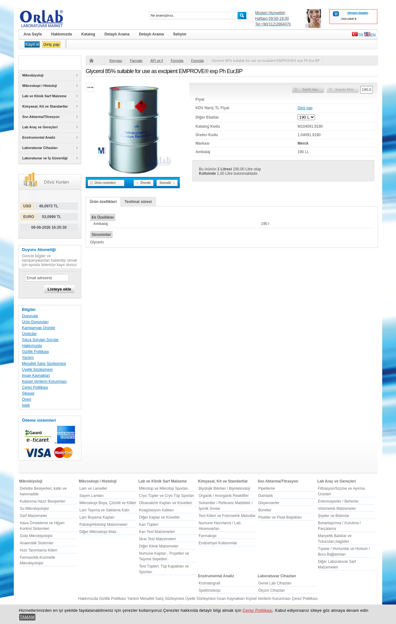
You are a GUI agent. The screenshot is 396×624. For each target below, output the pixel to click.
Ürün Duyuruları (35, 322)
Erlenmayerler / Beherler (338, 501)
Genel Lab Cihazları (275, 583)
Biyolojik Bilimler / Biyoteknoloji (224, 488)
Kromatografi (209, 583)
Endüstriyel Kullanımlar (218, 543)
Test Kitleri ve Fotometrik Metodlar (227, 516)
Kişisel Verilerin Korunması (44, 381)
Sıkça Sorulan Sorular (40, 340)
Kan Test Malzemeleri (157, 532)
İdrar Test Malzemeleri (157, 539)
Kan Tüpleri (148, 524)
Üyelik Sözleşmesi (37, 369)
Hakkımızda (32, 346)
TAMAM (27, 617)
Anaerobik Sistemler (36, 543)
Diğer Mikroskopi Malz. (98, 532)
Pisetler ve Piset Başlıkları (280, 517)
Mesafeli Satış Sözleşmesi (44, 363)
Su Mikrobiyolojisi (34, 508)
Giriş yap (51, 44)
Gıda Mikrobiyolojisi (36, 536)
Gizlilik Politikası (35, 351)
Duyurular (30, 316)
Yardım (28, 357)
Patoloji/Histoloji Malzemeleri (103, 524)
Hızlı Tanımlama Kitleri (38, 550)
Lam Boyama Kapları (97, 517)
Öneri (26, 399)
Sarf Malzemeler (33, 516)
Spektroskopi (209, 590)
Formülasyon (177, 60)
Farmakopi (136, 60)
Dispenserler (268, 503)
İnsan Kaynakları (36, 375)
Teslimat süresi (138, 202)
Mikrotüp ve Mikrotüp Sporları (163, 488)
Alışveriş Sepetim (357, 12)
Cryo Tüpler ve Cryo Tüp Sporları (166, 495)
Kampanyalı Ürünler (38, 328)
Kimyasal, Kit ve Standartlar (116, 60)
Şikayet (28, 393)
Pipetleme (266, 488)
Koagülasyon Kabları (156, 510)
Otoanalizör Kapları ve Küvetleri (165, 503)
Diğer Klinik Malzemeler (159, 546)
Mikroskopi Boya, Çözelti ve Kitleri (107, 503)
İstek (26, 405)
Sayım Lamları (91, 495)
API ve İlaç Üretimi (156, 60)
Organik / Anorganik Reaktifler (224, 495)
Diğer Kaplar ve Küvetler (159, 517)
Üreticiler (29, 334)
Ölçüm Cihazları (271, 590)
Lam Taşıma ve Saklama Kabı (104, 510)
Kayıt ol (32, 44)
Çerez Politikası (35, 387)
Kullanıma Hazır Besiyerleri (42, 501)
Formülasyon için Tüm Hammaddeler (197, 60)
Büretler (264, 510)
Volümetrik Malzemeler (337, 508)
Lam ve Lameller (93, 488)
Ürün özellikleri (103, 202)
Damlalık (265, 495)
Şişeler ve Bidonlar (333, 516)
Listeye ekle (59, 289)
